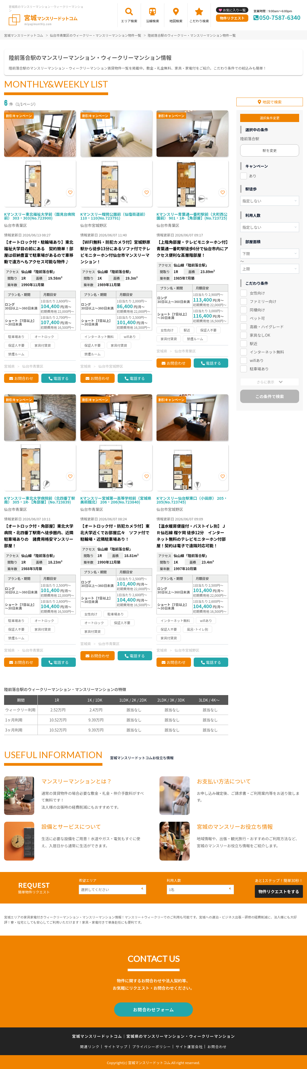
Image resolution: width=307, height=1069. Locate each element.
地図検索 (176, 20)
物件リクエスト (232, 18)
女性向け (257, 290)
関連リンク (90, 1045)
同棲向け (257, 307)
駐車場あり (259, 366)
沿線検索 (152, 20)
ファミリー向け (263, 299)
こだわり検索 (199, 20)
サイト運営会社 (189, 1045)
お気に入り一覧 (234, 10)
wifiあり (257, 357)
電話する (61, 378)
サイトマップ (116, 1045)
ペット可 (257, 315)
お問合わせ (23, 378)
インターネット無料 (267, 349)
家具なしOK (260, 332)
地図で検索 (272, 99)
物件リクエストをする (278, 891)
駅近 (253, 340)
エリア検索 (129, 20)
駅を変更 (269, 148)
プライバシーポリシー (151, 1045)
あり (252, 173)
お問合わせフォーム (153, 1009)
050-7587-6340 (279, 17)
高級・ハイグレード (267, 324)
